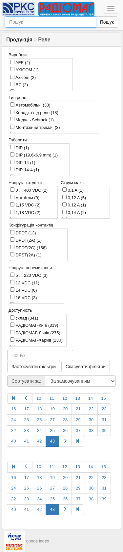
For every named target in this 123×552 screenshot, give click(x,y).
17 (26, 408)
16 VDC (23, 297)
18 (39, 408)
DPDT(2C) (28, 247)
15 (103, 398)
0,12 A (74, 197)
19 (52, 408)
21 (78, 408)
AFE (20, 62)
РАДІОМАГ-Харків (36, 340)
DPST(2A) (25, 254)
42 (39, 441)
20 (65, 408)
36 (65, 430)
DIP (19, 147)
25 (26, 419)
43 (52, 441)
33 (26, 430)
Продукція (19, 39)
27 (52, 419)
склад (24, 318)
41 (26, 441)
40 (13, 441)
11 (51, 398)
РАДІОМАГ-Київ (34, 325)
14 (90, 398)
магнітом (24, 197)
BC (19, 84)
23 (104, 408)
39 (104, 430)
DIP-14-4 (24, 169)
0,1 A (73, 190)
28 (65, 419)
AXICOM (24, 69)
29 (78, 419)
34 (39, 430)
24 (13, 419)
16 (13, 408)
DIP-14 (22, 162)
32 (13, 430)
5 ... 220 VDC (29, 275)
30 (91, 419)
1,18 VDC (25, 212)
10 (38, 398)
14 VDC (23, 290)
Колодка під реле (34, 112)
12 (64, 398)
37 (78, 430)
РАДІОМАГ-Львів (35, 332)
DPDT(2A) (26, 240)
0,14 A (74, 212)
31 (104, 419)
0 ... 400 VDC (29, 190)
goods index (37, 541)
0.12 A (74, 204)
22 (91, 408)
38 (91, 430)
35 (52, 430)
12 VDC (24, 282)
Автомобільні (30, 105)
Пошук (107, 22)
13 (77, 398)
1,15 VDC (25, 204)
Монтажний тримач (35, 127)
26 (39, 419)
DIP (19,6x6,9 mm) (34, 154)
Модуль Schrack (32, 119)
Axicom (23, 77)
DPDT (23, 232)
